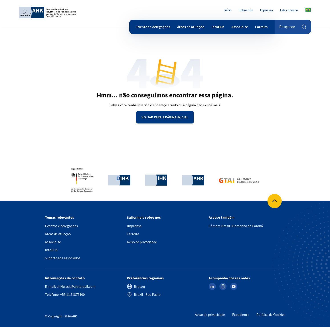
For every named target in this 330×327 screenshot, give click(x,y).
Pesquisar (293, 26)
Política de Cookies (270, 314)
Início (228, 10)
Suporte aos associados (62, 258)
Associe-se (239, 27)
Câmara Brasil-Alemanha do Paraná (236, 226)
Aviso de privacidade (142, 242)
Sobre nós (246, 10)
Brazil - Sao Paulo (144, 294)
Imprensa (266, 10)
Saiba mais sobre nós (144, 217)
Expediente (240, 314)
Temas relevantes (59, 217)
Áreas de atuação (190, 27)
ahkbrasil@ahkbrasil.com (76, 286)
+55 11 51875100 (72, 294)
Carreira (261, 27)
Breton (136, 286)
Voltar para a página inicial (165, 117)
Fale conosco (289, 10)
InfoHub (218, 27)
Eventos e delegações (153, 27)
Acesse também (222, 217)
